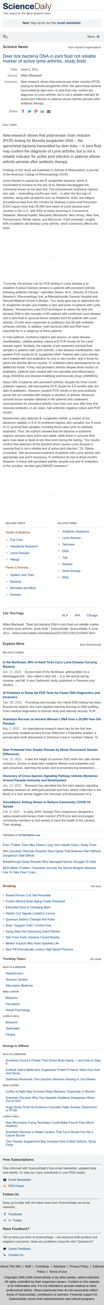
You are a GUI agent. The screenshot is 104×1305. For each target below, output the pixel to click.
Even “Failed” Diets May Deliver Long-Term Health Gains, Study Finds (49, 845)
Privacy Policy (79, 1266)
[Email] (48, 111)
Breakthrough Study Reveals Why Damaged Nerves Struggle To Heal (49, 861)
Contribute (42, 1266)
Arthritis (67, 564)
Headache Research (24, 546)
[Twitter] (29, 111)
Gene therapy (71, 570)
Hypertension (14, 973)
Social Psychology (18, 1010)
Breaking (9, 886)
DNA (65, 551)
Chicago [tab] (92, 615)
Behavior (12, 997)
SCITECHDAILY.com (29, 835)
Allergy (14, 559)
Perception (13, 1004)
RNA (65, 577)
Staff (28, 1266)
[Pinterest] (36, 111)
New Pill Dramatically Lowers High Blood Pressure (39, 949)
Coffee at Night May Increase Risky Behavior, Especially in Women (50, 1091)
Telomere (68, 544)
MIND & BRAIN (11, 991)
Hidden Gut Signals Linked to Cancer (30, 913)
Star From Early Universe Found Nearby (32, 937)
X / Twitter (15, 1220)
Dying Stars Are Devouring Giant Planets (33, 931)
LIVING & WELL (11, 1016)
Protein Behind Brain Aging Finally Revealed (35, 901)
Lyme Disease (19, 553)
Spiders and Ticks (22, 575)
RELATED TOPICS (15, 523)
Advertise (59, 1266)
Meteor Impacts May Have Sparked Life (32, 943)
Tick (65, 557)
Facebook (15, 1214)
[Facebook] (23, 111)
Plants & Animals (17, 567)
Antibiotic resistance (75, 531)
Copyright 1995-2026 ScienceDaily (27, 1277)
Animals (15, 594)
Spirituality (13, 1028)
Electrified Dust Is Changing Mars (28, 907)
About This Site (10, 1266)
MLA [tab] (65, 615)
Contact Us (15, 1255)
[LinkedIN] (42, 111)
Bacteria (15, 581)
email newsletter (69, 23)
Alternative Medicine (19, 985)
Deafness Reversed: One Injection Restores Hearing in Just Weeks (51, 1079)
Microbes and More (23, 588)
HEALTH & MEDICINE (14, 967)
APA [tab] (77, 615)
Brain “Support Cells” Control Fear (28, 925)
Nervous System (17, 979)
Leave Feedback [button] (19, 1248)
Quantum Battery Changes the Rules (30, 919)
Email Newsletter (19, 1179)
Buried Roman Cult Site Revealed (28, 895)
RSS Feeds (16, 1186)
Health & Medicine (18, 532)
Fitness (10, 1034)
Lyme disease (71, 537)
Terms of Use (58, 1271)
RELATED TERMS (67, 523)
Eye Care (16, 539)
